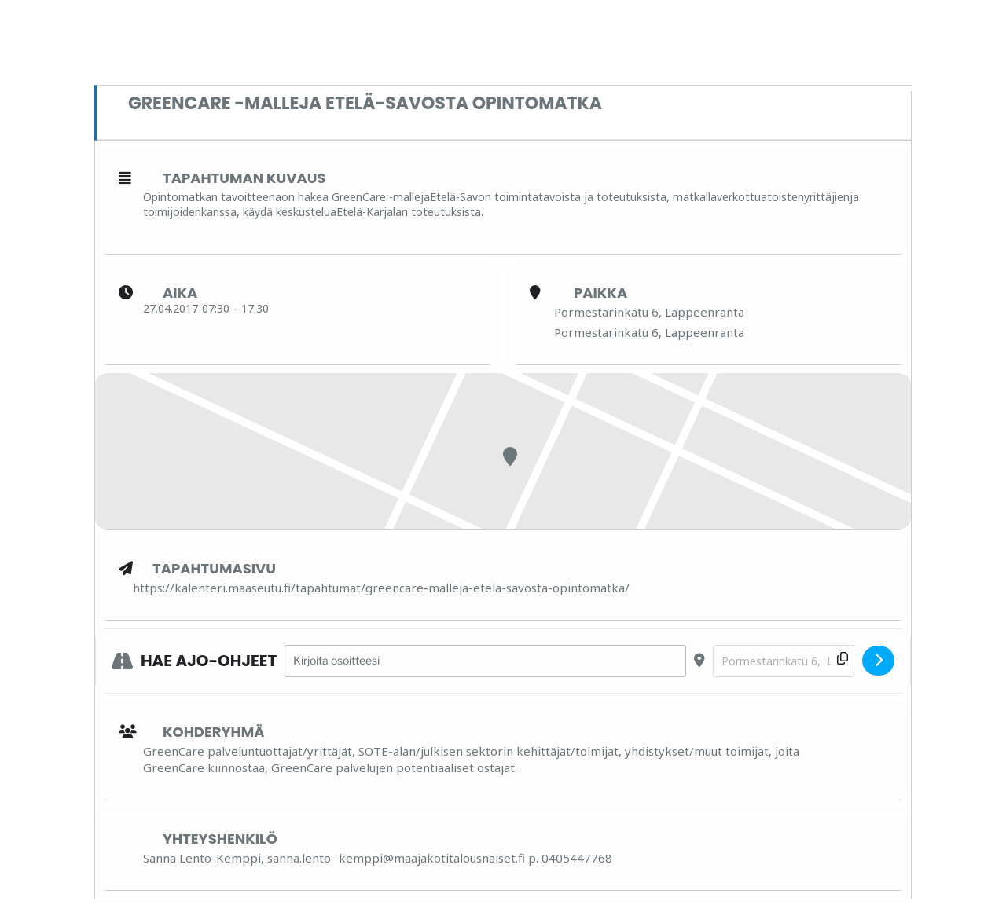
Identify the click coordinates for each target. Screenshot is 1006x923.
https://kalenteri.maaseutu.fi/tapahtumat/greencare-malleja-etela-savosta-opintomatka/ (381, 587)
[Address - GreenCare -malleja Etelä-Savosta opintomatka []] (485, 661)
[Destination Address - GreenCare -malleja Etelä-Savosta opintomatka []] (783, 661)
